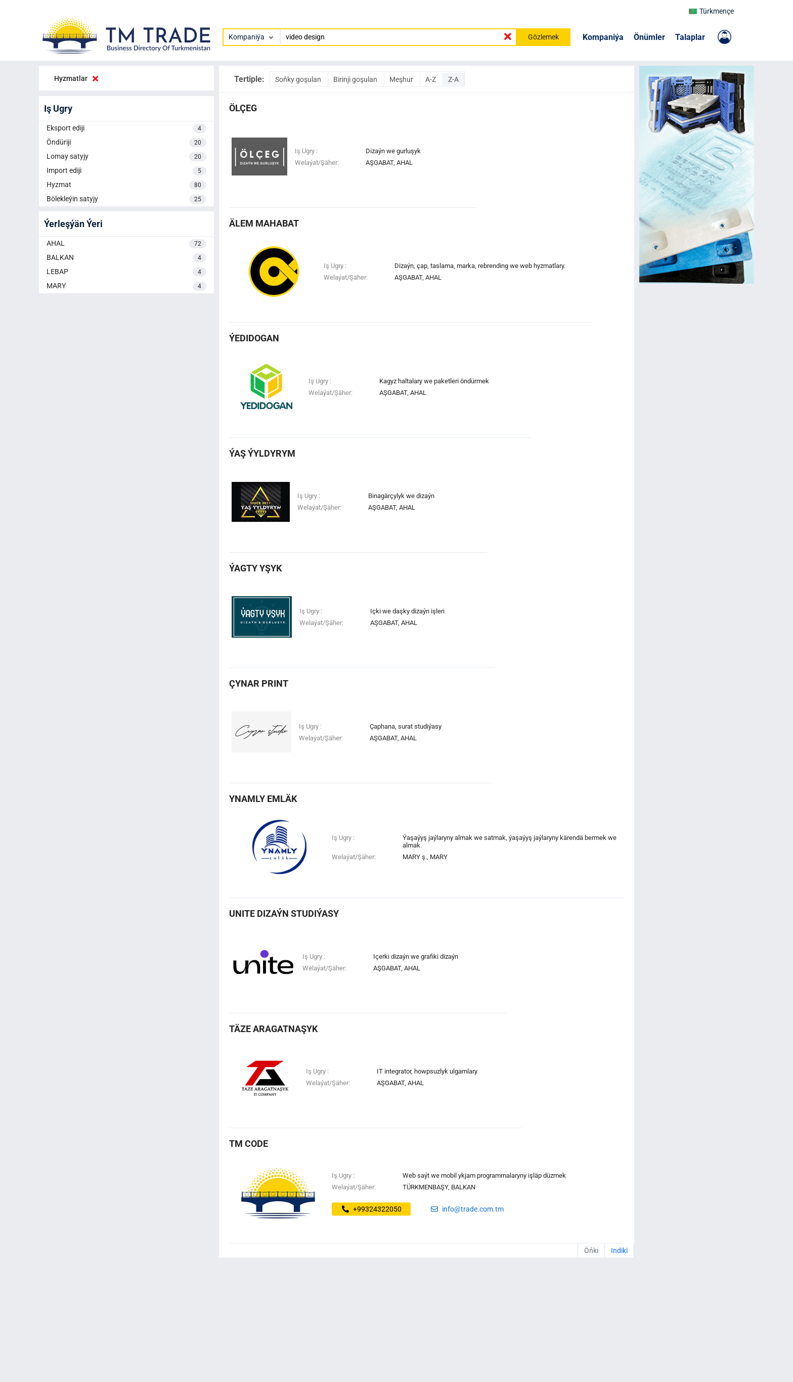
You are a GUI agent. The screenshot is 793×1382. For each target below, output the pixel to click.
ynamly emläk (263, 798)
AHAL (126, 243)
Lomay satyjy (126, 156)
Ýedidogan (254, 338)
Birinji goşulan (356, 79)
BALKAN (126, 257)
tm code (248, 1143)
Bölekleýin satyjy (126, 199)
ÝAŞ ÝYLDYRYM (262, 453)
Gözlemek (543, 37)
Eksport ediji (126, 128)
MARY (126, 286)
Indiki (619, 1250)
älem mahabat (264, 223)
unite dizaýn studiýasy (284, 913)
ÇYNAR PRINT (258, 683)
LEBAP (126, 272)
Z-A (453, 79)
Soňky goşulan (299, 79)
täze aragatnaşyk (273, 1028)
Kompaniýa (603, 37)
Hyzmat (126, 185)
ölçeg (243, 108)
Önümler (649, 37)
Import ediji (126, 170)
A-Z (431, 79)
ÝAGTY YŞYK (255, 568)
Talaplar (690, 37)
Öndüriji (126, 142)
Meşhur (402, 79)
